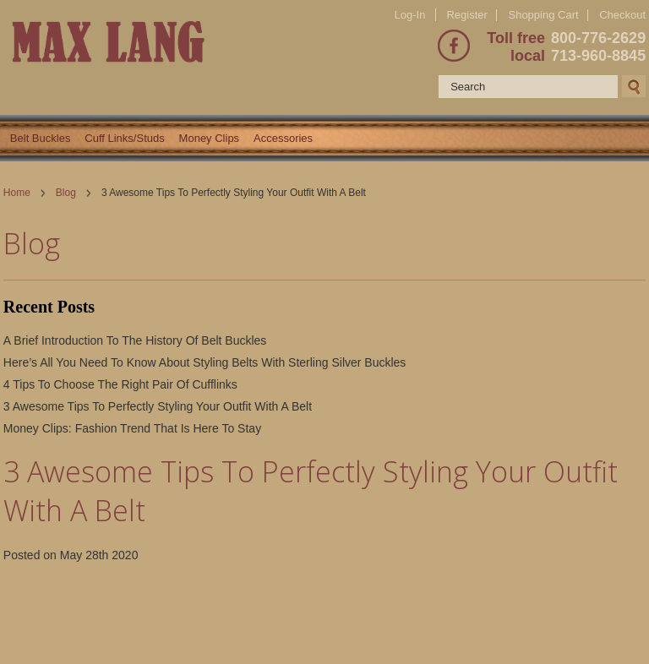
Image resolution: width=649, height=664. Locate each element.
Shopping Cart (543, 14)
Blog (66, 193)
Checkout (622, 15)
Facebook (454, 46)
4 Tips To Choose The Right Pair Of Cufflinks (120, 384)
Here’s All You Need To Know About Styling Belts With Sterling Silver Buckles (204, 362)
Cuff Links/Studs (124, 138)
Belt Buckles (40, 138)
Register (466, 14)
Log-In (410, 14)
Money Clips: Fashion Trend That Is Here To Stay (132, 428)
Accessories (283, 138)
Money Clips (209, 138)
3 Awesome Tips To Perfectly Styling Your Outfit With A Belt (157, 406)
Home (16, 193)
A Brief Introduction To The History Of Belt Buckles (135, 340)
